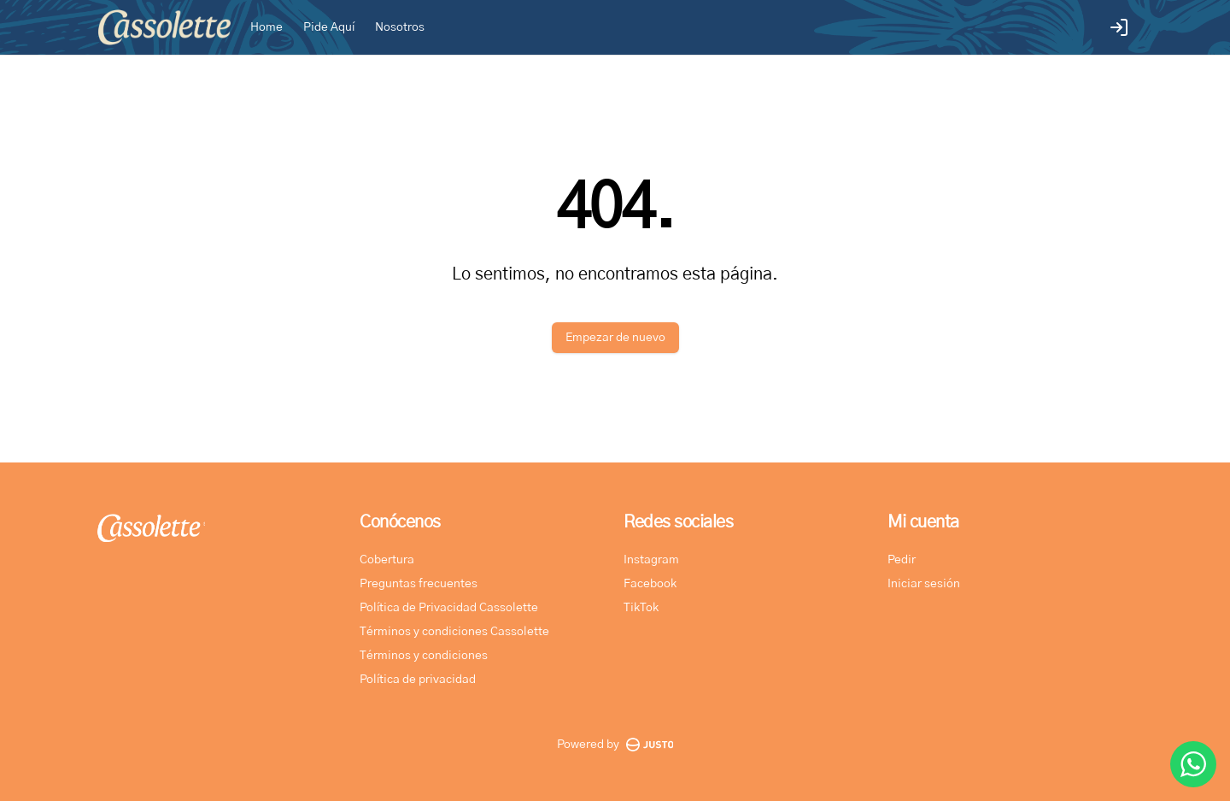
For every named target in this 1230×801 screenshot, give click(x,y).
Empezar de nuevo (615, 338)
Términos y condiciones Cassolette (454, 632)
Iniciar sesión (923, 584)
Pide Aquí (328, 27)
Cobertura (387, 560)
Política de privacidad (418, 680)
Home (266, 27)
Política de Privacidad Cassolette (449, 608)
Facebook (650, 584)
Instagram (651, 560)
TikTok (641, 608)
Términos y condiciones (424, 656)
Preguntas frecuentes (418, 584)
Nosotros (400, 27)
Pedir (901, 560)
